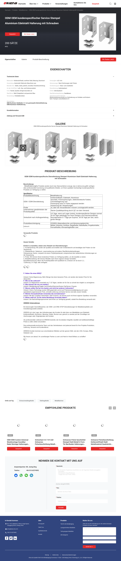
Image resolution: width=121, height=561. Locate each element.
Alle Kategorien (64, 535)
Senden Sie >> (89, 546)
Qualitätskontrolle (42, 530)
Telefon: (59, 497)
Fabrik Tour (41, 527)
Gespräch (12, 34)
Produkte (14, 10)
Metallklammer (23, 10)
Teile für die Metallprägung (67, 524)
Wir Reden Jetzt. (29, 34)
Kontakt (61, 507)
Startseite (8, 10)
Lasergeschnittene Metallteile (68, 527)
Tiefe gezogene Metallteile (67, 531)
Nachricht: (60, 466)
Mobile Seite (55, 555)
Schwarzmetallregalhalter (26, 400)
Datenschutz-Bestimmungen (69, 555)
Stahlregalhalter (44, 400)
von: (58, 488)
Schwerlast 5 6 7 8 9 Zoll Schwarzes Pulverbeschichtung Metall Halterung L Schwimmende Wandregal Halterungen (45, 444)
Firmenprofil (41, 523)
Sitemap (47, 555)
